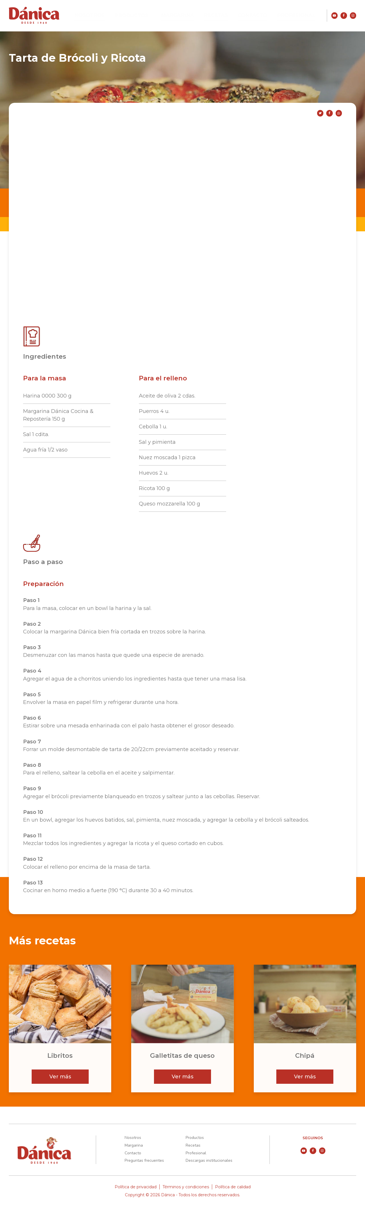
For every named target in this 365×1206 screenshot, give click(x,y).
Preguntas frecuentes (144, 1160)
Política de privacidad (136, 1186)
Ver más (60, 1076)
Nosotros (115, 15)
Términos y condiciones (186, 1186)
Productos (153, 16)
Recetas (228, 15)
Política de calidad (233, 1186)
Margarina (194, 15)
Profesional (299, 15)
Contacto (261, 15)
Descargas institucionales (209, 1160)
